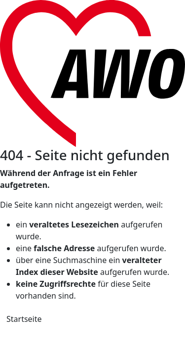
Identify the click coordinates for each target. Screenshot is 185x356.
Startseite (24, 318)
